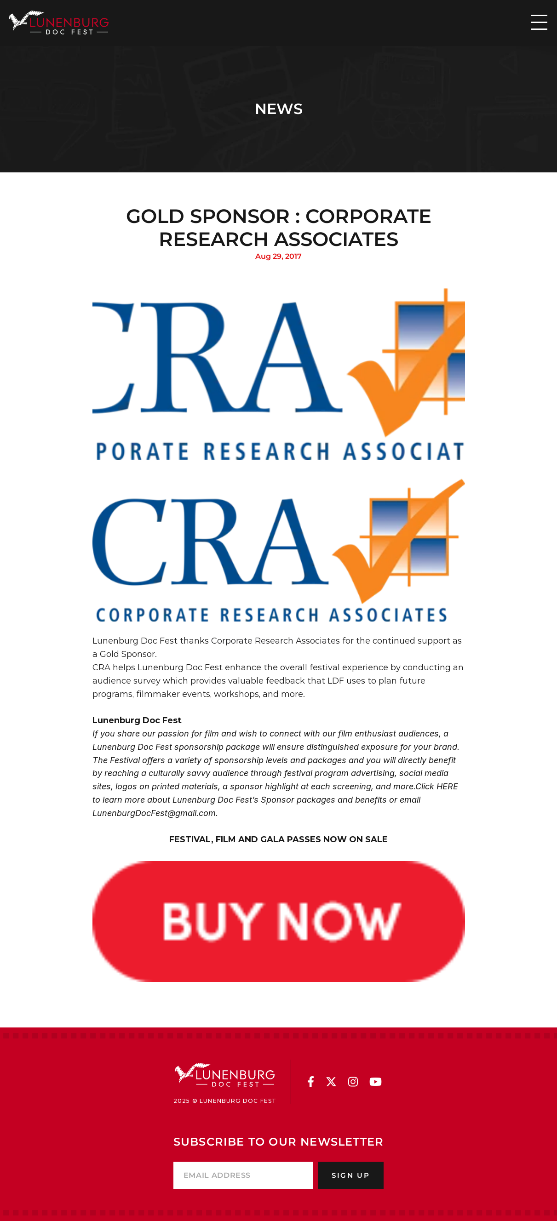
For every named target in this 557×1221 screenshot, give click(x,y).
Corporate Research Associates (275, 641)
